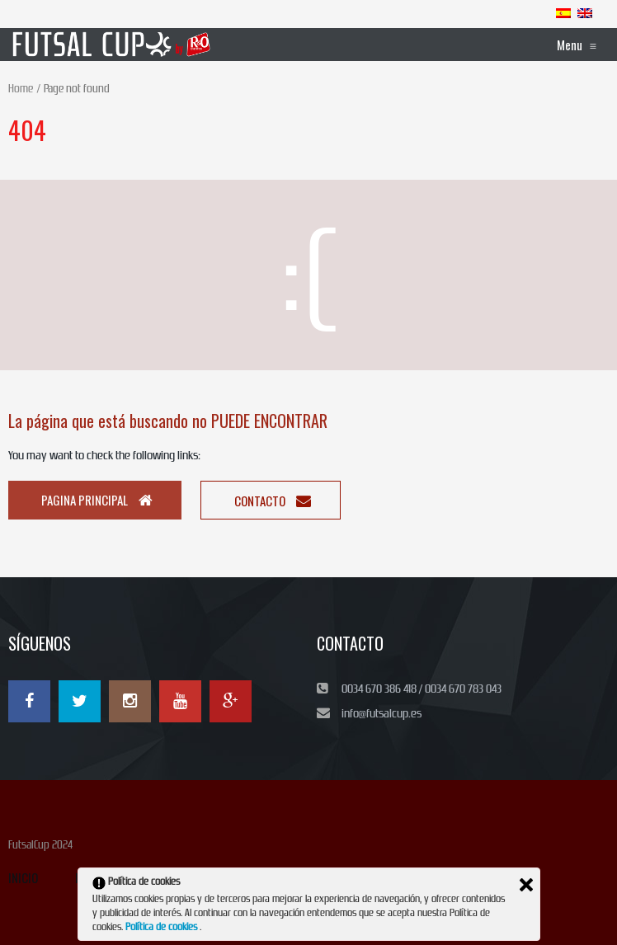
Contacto (272, 500)
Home (20, 88)
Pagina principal (97, 500)
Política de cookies (162, 927)
